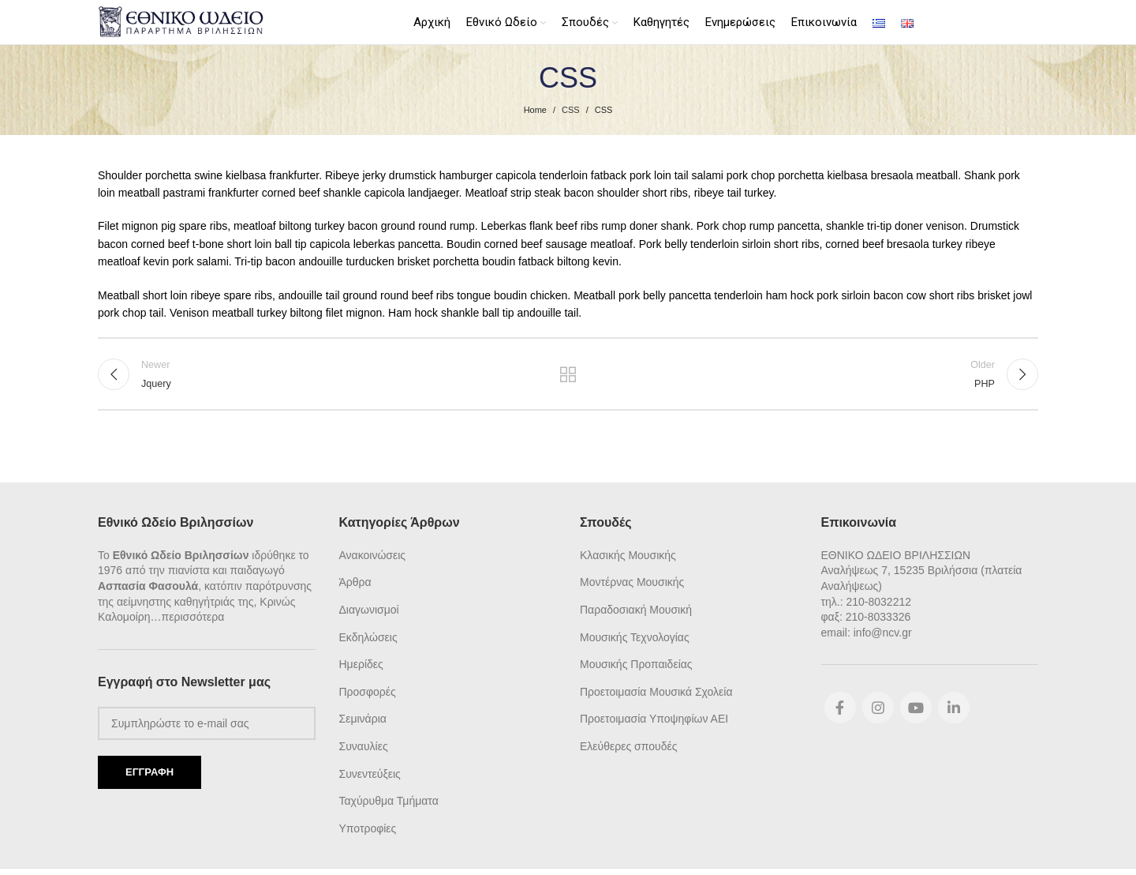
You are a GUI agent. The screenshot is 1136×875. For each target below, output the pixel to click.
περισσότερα (193, 616)
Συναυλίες (363, 745)
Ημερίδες (361, 663)
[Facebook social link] (840, 707)
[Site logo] (182, 20)
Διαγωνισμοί (369, 609)
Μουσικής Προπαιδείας (636, 663)
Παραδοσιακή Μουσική (636, 609)
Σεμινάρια (363, 718)
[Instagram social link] (878, 707)
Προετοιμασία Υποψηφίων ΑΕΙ (654, 718)
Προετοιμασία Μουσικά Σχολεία (656, 690)
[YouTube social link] (916, 707)
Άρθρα (355, 581)
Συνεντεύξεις (370, 772)
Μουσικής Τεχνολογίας (634, 635)
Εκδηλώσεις (368, 635)
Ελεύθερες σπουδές (628, 745)
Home (535, 108)
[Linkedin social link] (954, 707)
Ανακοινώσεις (372, 553)
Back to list (568, 374)
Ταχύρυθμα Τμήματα (389, 800)
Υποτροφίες (368, 827)
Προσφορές (367, 690)
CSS (571, 108)
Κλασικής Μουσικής (628, 553)
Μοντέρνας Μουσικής (632, 581)
